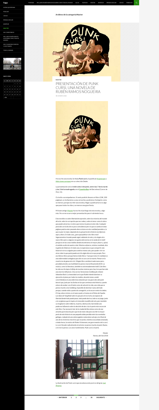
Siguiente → (101, 397)
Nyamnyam (101, 179)
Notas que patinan (9, 7)
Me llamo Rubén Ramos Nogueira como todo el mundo (55, 2)
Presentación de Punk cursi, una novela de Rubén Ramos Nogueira (78, 87)
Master (92, 2)
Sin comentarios (8, 32)
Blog (77, 2)
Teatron (85, 2)
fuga (5, 2)
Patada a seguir (111, 2)
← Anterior (62, 397)
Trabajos (129, 2)
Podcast (6, 11)
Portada (31, 2)
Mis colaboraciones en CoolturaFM (11, 45)
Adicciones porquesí (63, 181)
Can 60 (121, 2)
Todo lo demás (8, 50)
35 (91, 397)
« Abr (5, 97)
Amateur (101, 2)
